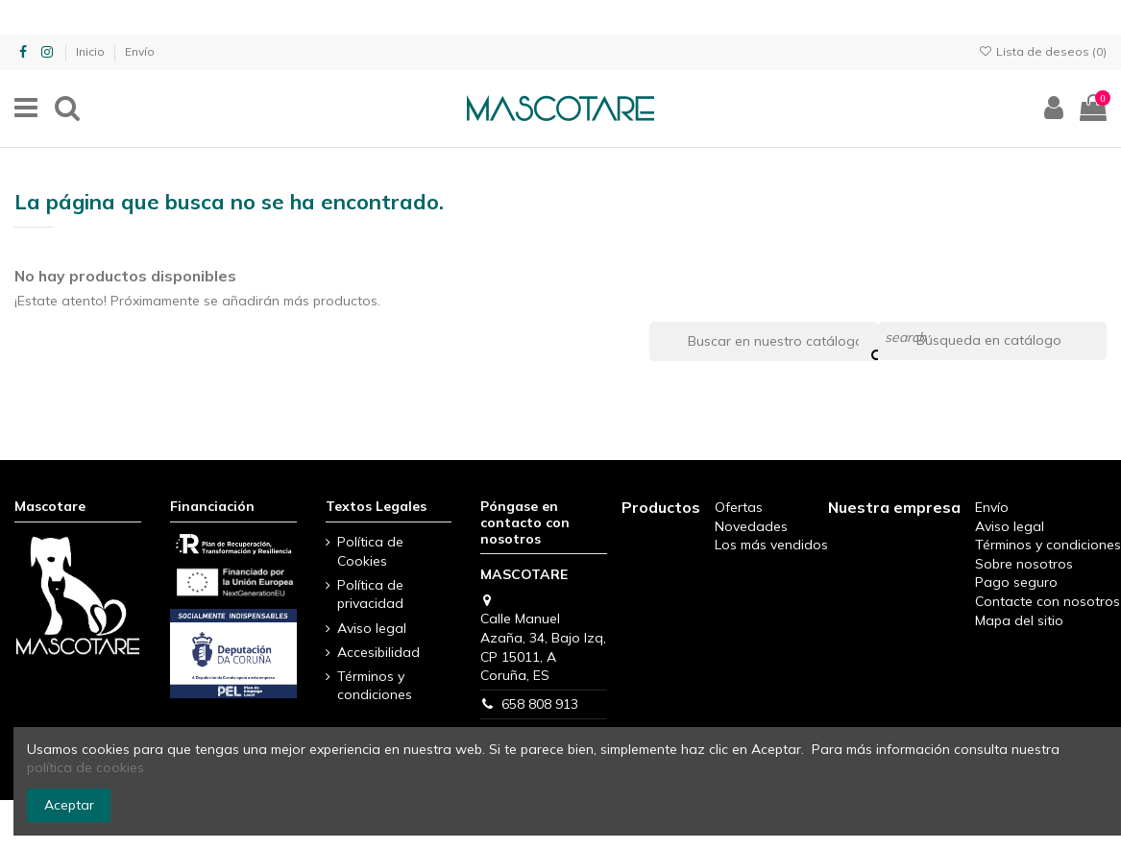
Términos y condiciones (374, 685)
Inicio (92, 51)
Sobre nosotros (1024, 563)
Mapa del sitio (1019, 620)
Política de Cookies (370, 551)
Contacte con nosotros (1047, 601)
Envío (140, 51)
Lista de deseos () (1043, 51)
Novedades (751, 526)
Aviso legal (371, 628)
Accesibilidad (378, 652)
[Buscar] (992, 341)
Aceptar (69, 804)
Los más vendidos (771, 544)
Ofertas (739, 507)
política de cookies (85, 767)
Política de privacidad (370, 594)
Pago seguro (1016, 582)
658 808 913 (539, 704)
